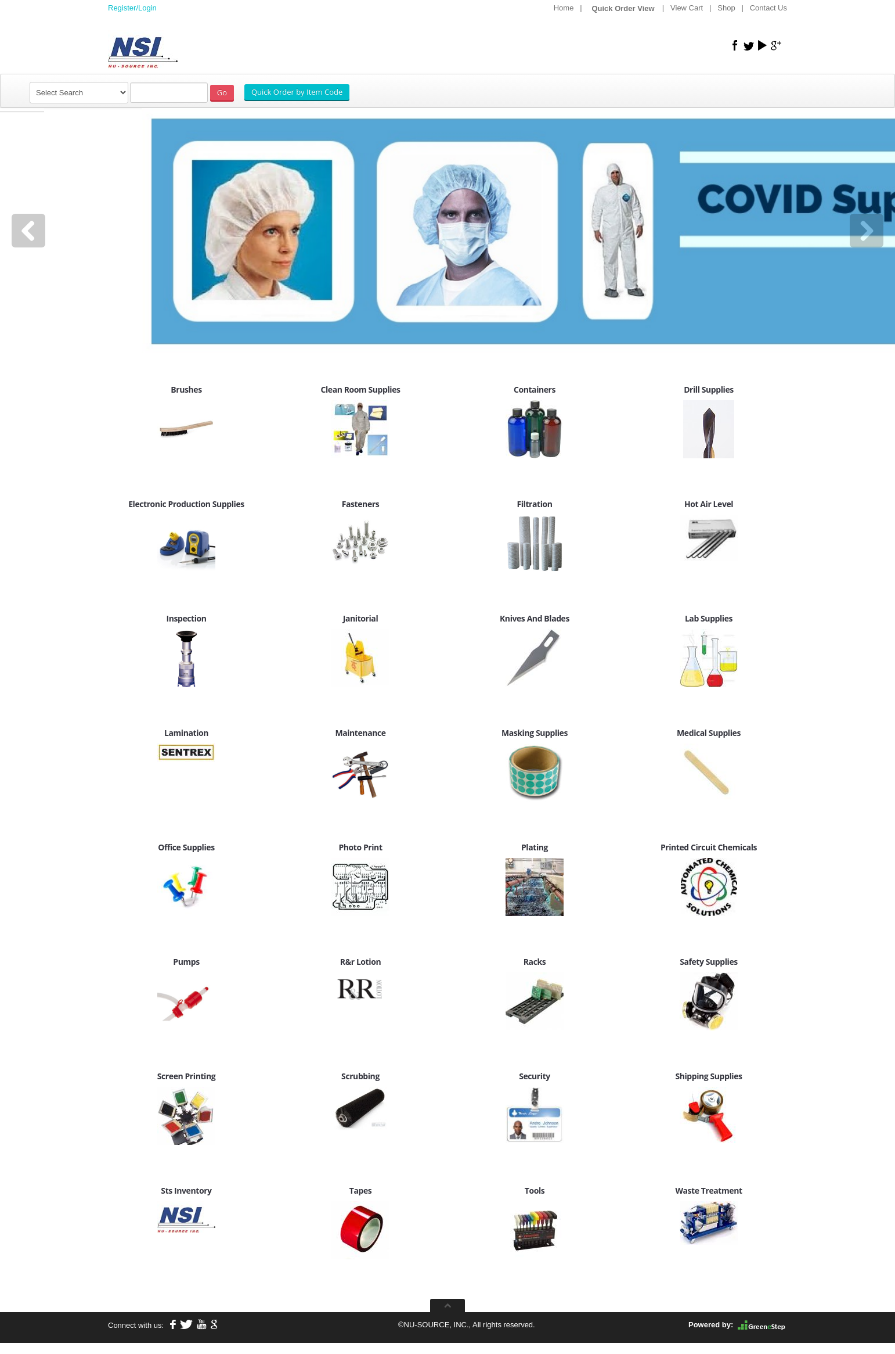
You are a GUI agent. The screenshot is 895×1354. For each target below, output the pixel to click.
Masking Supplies (534, 732)
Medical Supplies (709, 732)
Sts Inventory (186, 1190)
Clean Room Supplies (360, 389)
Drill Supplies (709, 389)
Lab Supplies (708, 618)
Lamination (186, 732)
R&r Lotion (360, 961)
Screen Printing (186, 1076)
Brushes (186, 389)
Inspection (186, 618)
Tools (535, 1190)
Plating (534, 847)
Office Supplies (186, 847)
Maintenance (360, 732)
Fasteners (360, 503)
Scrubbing (360, 1076)
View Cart (686, 7)
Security (534, 1076)
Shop (726, 7)
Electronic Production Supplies (186, 503)
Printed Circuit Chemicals (709, 847)
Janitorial (360, 618)
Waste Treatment (708, 1190)
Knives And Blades (534, 618)
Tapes (360, 1190)
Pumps (186, 961)
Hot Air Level (708, 503)
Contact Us (768, 7)
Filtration (534, 503)
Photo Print (360, 847)
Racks (535, 961)
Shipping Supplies (708, 1076)
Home (564, 7)
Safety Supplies (709, 961)
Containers (534, 389)
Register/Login (132, 7)
